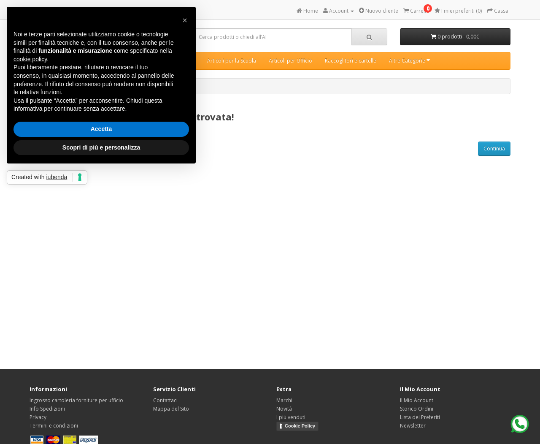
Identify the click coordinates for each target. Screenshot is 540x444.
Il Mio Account (416, 400)
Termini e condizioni (54, 425)
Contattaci (165, 400)
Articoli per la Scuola (231, 60)
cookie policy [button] (30, 59)
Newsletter (413, 425)
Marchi (284, 400)
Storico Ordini (416, 408)
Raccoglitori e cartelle (350, 60)
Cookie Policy (300, 425)
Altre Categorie (409, 60)
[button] (185, 20)
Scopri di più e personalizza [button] (101, 147)
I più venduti (290, 417)
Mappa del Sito (171, 408)
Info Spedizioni (47, 408)
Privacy (38, 417)
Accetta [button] (101, 128)
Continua (494, 148)
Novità (284, 408)
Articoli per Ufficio (290, 60)
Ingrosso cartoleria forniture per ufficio (76, 400)
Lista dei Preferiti (420, 417)
